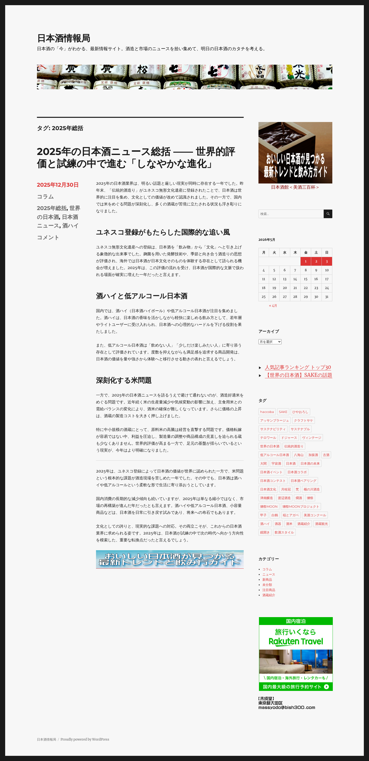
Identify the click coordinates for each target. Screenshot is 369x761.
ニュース (268, 574)
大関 (263, 463)
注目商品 (268, 590)
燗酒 (299, 498)
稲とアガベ (291, 515)
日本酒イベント (271, 472)
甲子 (263, 515)
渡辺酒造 (284, 498)
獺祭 (310, 498)
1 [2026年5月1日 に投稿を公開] (305, 261)
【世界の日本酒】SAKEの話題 (298, 375)
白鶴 (275, 515)
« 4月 (273, 306)
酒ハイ (70, 225)
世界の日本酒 (269, 446)
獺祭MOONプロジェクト (301, 506)
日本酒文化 (268, 489)
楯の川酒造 (312, 489)
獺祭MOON (269, 506)
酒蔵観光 (321, 524)
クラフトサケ (303, 420)
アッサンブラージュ (274, 420)
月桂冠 (286, 489)
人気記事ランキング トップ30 (298, 367)
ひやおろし (300, 412)
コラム (45, 196)
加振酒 (313, 455)
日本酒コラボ (297, 472)
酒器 (278, 524)
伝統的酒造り (294, 446)
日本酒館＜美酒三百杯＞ (295, 187)
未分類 (267, 585)
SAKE (283, 412)
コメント (48, 237)
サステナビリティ (273, 429)
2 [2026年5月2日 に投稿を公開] (316, 261)
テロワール (268, 438)
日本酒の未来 (310, 463)
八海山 (299, 455)
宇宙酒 (276, 463)
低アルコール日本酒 (274, 455)
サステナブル (300, 429)
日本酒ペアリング (303, 481)
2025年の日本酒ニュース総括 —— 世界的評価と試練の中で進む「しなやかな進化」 (136, 157)
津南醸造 (266, 498)
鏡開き (265, 532)
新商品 (267, 580)
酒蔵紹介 (303, 524)
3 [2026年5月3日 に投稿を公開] (327, 261)
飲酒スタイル (284, 532)
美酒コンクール (315, 515)
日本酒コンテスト (273, 481)
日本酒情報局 (63, 38)
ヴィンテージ (311, 438)
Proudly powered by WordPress (85, 739)
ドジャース (289, 438)
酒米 (289, 524)
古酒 (326, 455)
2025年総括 (51, 208)
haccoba (267, 412)
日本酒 (291, 463)
